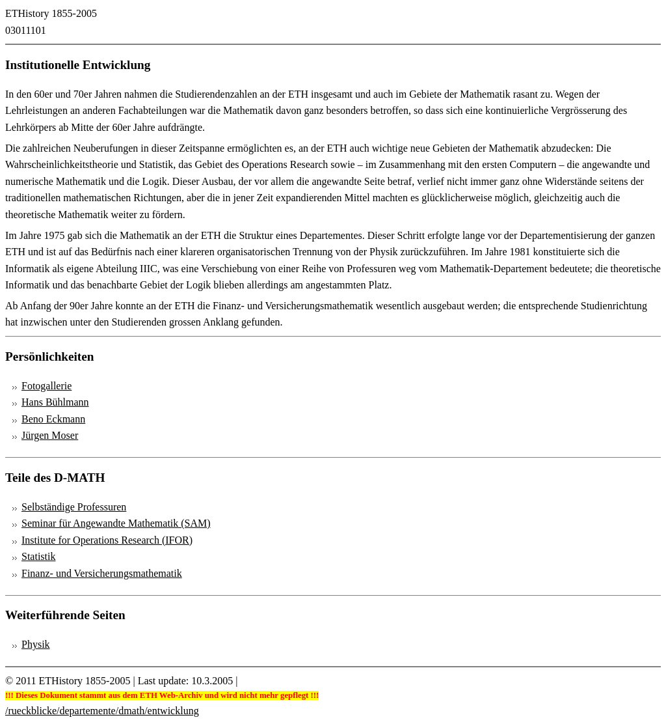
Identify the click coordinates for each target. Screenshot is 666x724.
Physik (35, 644)
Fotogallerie (46, 385)
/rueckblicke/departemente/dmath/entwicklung (102, 710)
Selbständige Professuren (73, 506)
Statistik (38, 556)
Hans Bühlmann (55, 402)
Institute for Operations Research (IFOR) (107, 540)
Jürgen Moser (49, 435)
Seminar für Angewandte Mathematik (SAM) (116, 523)
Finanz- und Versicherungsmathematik (101, 573)
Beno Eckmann (53, 419)
